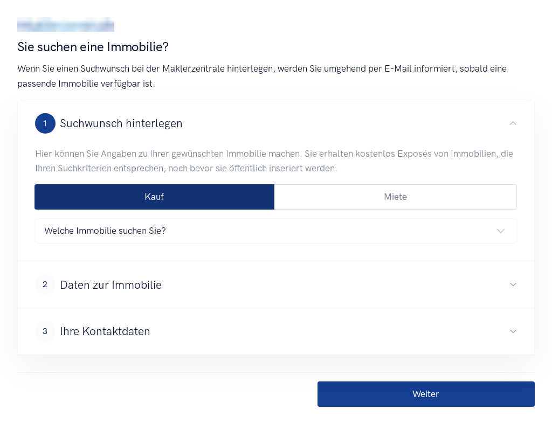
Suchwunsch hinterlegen (109, 123)
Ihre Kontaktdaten (92, 331)
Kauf (154, 196)
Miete (395, 196)
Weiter (425, 393)
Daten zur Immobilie (98, 284)
